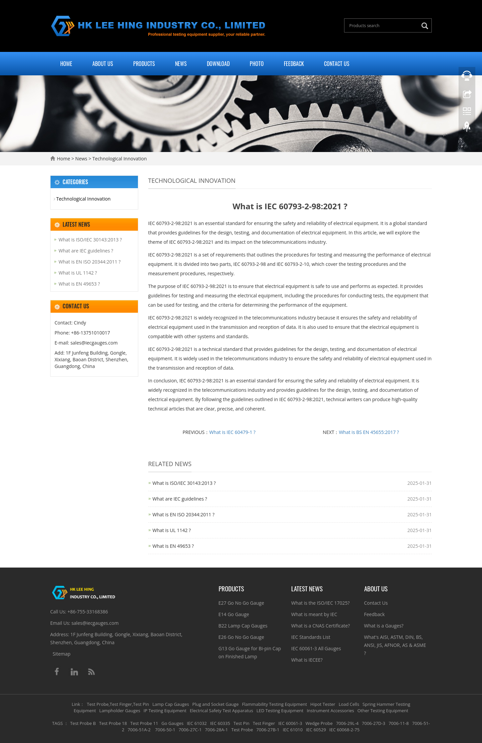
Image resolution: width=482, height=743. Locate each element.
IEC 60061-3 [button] (290, 723)
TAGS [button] (57, 723)
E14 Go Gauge (234, 614)
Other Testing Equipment (382, 711)
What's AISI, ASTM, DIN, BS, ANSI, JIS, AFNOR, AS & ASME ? (395, 645)
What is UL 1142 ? (172, 530)
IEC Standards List (310, 637)
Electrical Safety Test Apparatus (221, 711)
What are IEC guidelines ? (180, 499)
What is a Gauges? (384, 625)
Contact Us (336, 64)
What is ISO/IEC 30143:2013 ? (184, 483)
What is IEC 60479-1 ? (232, 432)
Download (218, 64)
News (181, 64)
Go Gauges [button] (172, 723)
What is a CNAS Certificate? (320, 625)
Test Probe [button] (242, 730)
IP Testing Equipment (165, 711)
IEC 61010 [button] (293, 730)
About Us (102, 64)
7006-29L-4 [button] (347, 723)
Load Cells (349, 704)
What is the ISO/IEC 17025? (320, 603)
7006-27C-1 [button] (190, 730)
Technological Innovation (119, 158)
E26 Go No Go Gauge (241, 637)
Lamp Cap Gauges (170, 704)
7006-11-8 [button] (399, 723)
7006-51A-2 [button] (139, 730)
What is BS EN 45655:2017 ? (369, 432)
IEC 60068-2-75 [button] (344, 730)
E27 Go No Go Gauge (241, 603)
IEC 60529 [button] (316, 730)
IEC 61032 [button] (197, 723)
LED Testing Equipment (279, 711)
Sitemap (61, 654)
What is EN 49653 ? (173, 546)
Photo (257, 64)
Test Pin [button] (241, 723)
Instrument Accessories (330, 711)
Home (66, 64)
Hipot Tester (322, 704)
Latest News (307, 588)
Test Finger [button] (264, 723)
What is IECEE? (307, 660)
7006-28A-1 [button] (216, 730)
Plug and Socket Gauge (215, 704)
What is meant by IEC (314, 614)
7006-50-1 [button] (164, 730)
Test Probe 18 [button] (113, 723)
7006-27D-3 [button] (373, 723)
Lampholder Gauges (119, 711)
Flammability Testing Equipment (274, 704)
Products (144, 64)
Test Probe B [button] (83, 723)
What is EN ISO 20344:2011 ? (184, 514)
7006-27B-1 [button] (267, 730)
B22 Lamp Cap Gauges (243, 625)
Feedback (294, 64)
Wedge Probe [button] (319, 723)
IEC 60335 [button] (220, 723)
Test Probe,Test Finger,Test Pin (118, 704)
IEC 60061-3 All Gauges (316, 648)
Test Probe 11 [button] (144, 723)
